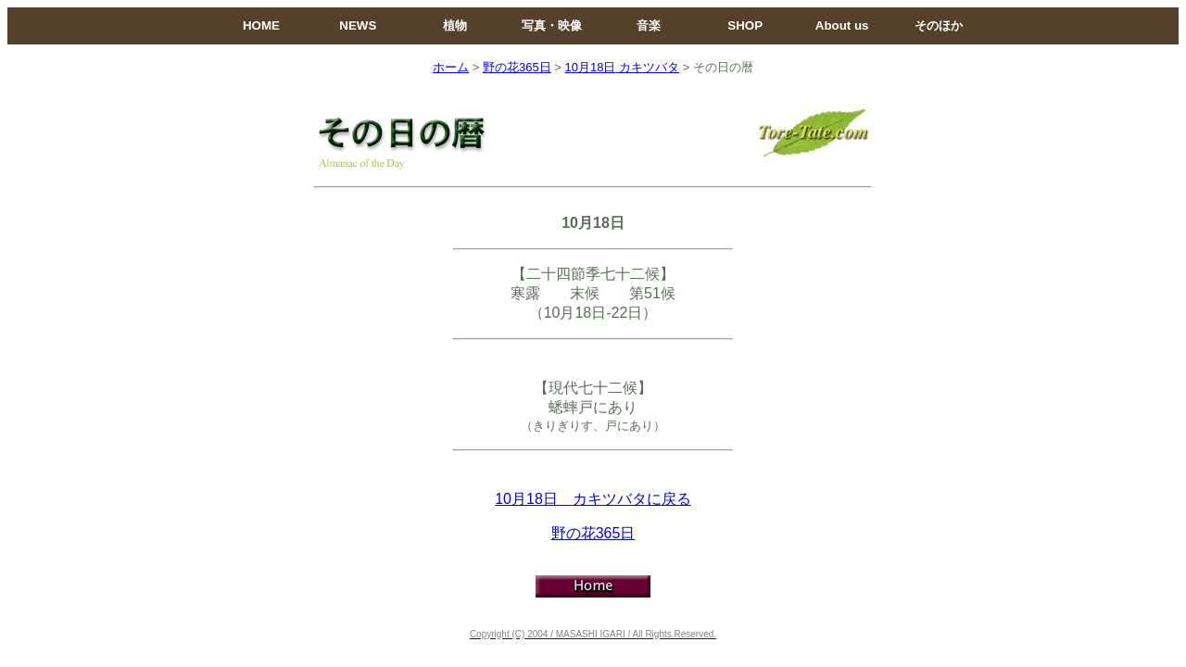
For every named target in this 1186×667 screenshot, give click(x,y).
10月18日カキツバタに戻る (593, 499)
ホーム (451, 67)
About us (842, 25)
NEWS (357, 25)
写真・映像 (552, 25)
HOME (261, 25)
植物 (455, 25)
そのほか (939, 25)
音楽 (649, 25)
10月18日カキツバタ (621, 67)
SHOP (745, 25)
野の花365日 (517, 67)
